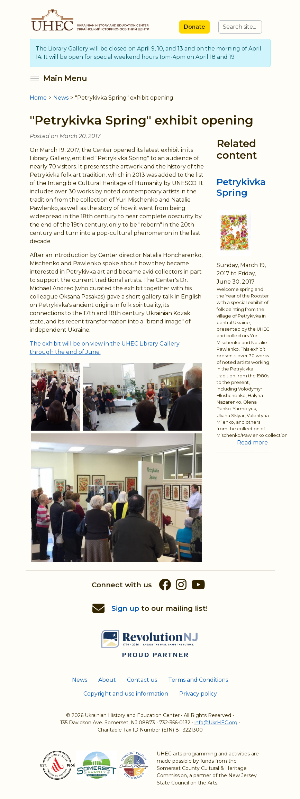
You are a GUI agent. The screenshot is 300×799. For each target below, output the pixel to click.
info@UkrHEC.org (215, 722)
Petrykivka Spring (241, 187)
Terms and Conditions (198, 680)
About (107, 680)
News (79, 680)
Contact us (142, 680)
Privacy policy (198, 693)
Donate (194, 27)
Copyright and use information (125, 693)
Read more (252, 442)
